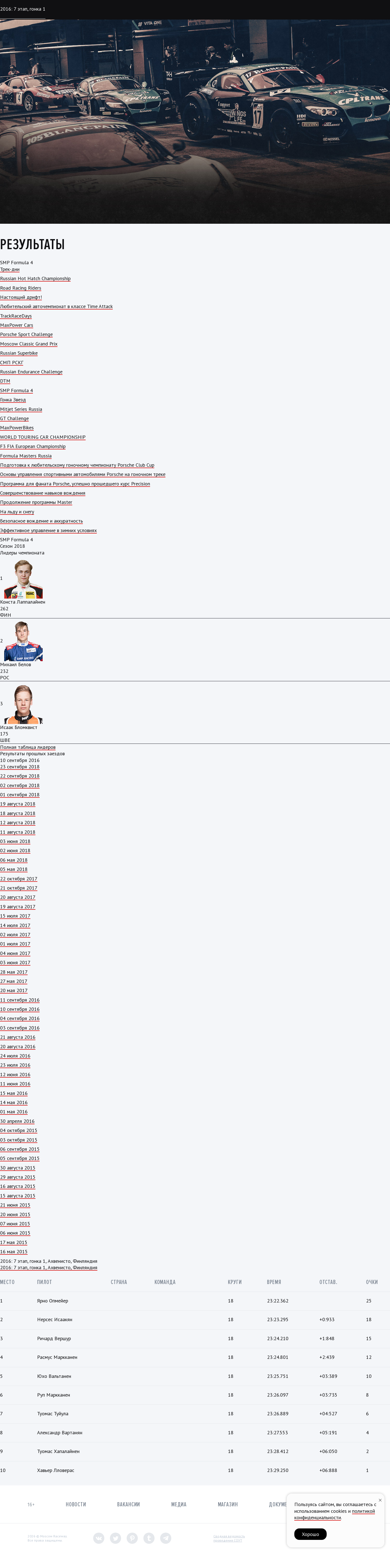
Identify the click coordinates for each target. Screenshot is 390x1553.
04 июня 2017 (15, 953)
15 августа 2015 (17, 1195)
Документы (283, 1504)
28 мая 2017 (14, 972)
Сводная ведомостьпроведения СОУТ (229, 1538)
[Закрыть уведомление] (380, 1499)
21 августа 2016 (17, 1037)
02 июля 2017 (15, 934)
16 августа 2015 (17, 1186)
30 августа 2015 (17, 1167)
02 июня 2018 (15, 850)
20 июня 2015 (15, 1214)
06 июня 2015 (15, 1233)
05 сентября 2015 (20, 1158)
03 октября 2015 (18, 1140)
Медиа (179, 1504)
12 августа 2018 (17, 822)
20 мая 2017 (14, 990)
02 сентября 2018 (20, 785)
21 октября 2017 (18, 888)
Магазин (228, 1504)
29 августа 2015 (17, 1177)
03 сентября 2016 (20, 1028)
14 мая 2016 (14, 1102)
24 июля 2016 (15, 1055)
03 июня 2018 (15, 841)
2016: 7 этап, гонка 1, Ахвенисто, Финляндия (48, 1267)
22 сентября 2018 (20, 776)
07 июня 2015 (15, 1223)
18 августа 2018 (17, 813)
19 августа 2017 (17, 906)
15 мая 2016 (14, 1093)
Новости (76, 1504)
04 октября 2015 (18, 1130)
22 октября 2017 (18, 878)
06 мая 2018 (14, 860)
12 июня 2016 (15, 1074)
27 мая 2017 (13, 981)
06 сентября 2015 (20, 1149)
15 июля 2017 (15, 916)
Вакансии (128, 1504)
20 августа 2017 (17, 897)
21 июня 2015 (15, 1205)
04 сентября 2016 (20, 1018)
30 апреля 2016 (17, 1121)
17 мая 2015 (13, 1242)
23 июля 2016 (15, 1065)
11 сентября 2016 (20, 1000)
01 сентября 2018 (20, 794)
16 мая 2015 (14, 1251)
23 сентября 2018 (20, 766)
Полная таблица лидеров (28, 747)
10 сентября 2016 (20, 1009)
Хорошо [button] (310, 1534)
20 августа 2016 (17, 1046)
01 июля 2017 (15, 943)
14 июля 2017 (15, 925)
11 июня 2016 (15, 1083)
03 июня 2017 (15, 962)
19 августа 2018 (17, 804)
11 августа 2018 (17, 832)
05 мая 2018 (14, 869)
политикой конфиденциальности (334, 1514)
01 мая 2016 (14, 1111)
